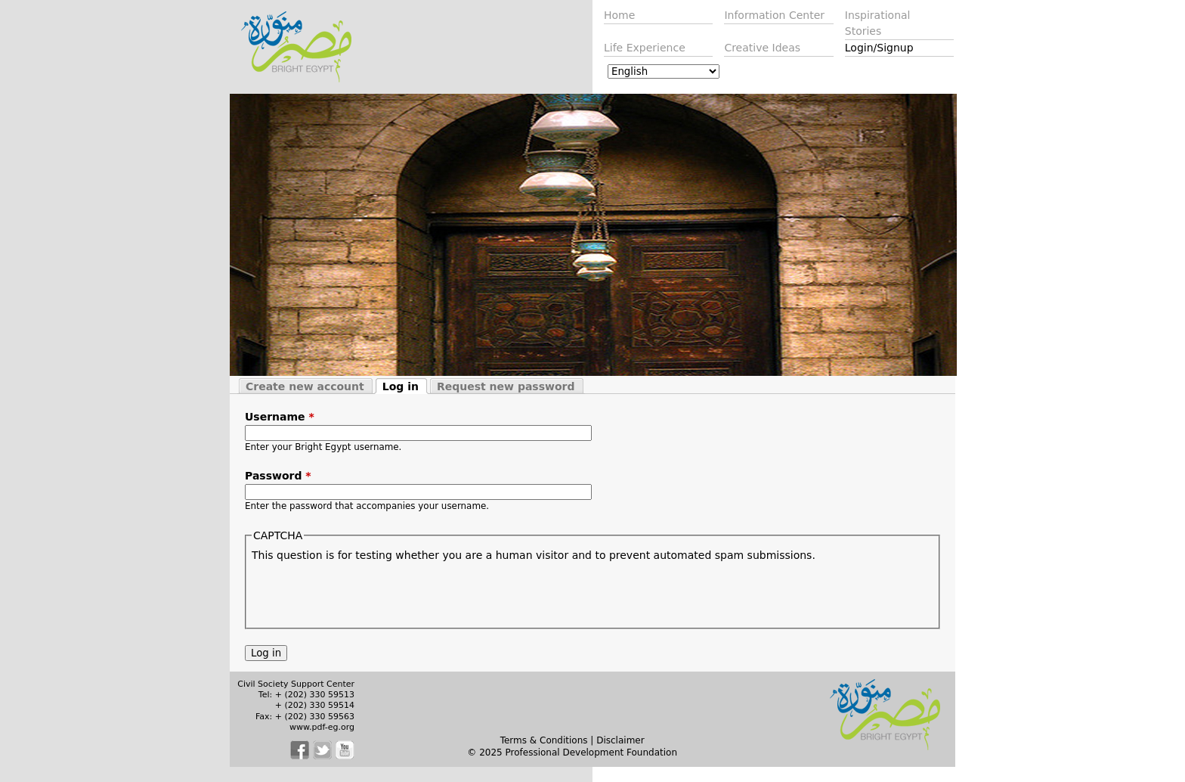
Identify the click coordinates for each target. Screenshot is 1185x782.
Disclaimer (620, 740)
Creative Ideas (762, 48)
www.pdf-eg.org (321, 727)
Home (619, 15)
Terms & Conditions (544, 740)
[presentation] (366, 592)
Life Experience (644, 48)
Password (278, 476)
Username (279, 417)
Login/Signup (879, 48)
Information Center (774, 15)
